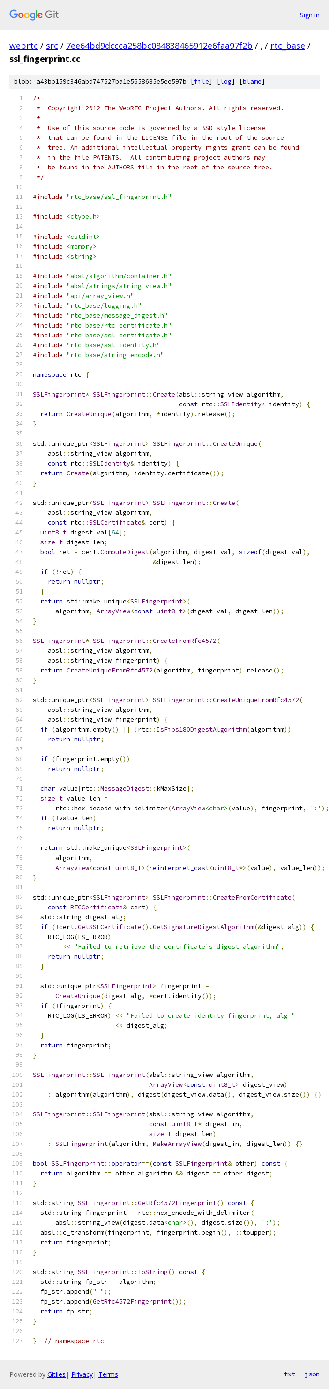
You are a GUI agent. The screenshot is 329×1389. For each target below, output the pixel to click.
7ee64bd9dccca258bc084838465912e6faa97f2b (159, 45)
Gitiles (56, 1374)
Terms (108, 1374)
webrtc (23, 45)
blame (252, 81)
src (52, 45)
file (201, 81)
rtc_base (287, 45)
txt (289, 1374)
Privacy (82, 1374)
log (226, 81)
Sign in (310, 14)
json (312, 1374)
